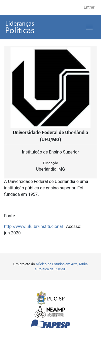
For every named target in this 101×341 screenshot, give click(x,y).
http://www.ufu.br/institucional (33, 226)
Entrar (89, 7)
